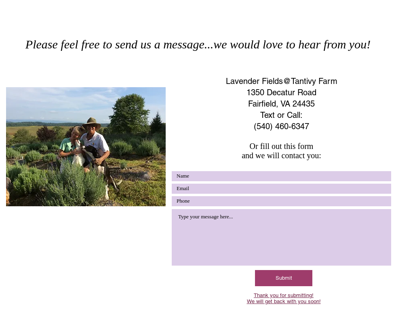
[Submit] (283, 278)
